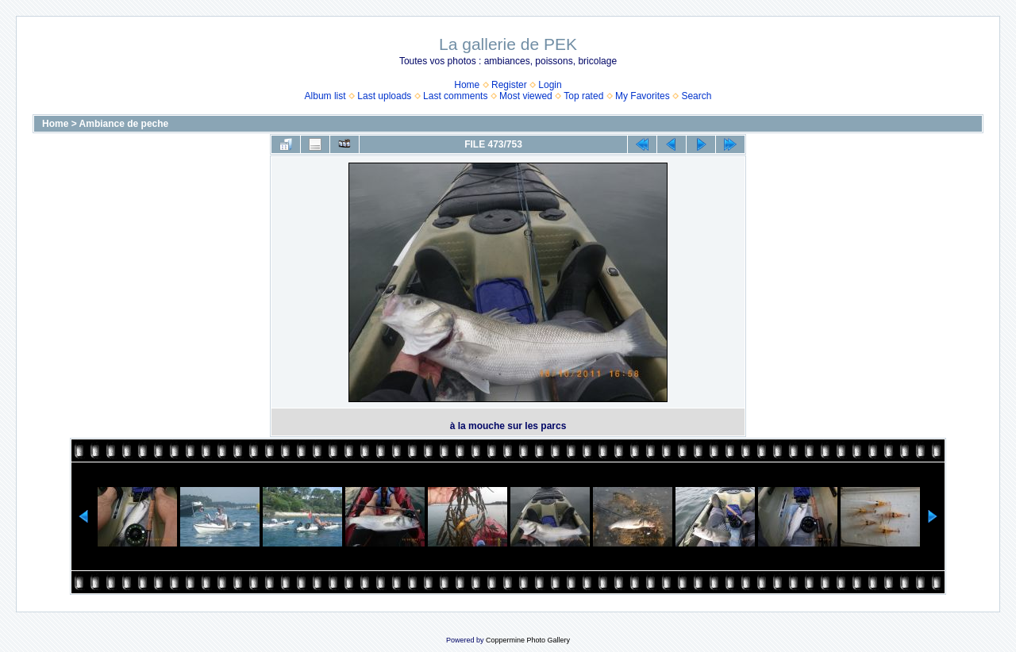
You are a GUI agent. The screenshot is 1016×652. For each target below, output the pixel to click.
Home (466, 84)
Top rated (583, 96)
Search (696, 96)
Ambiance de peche (124, 123)
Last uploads (384, 96)
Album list (325, 96)
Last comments (455, 96)
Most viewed (525, 96)
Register (509, 84)
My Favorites (642, 96)
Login (549, 84)
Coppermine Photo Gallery (528, 640)
